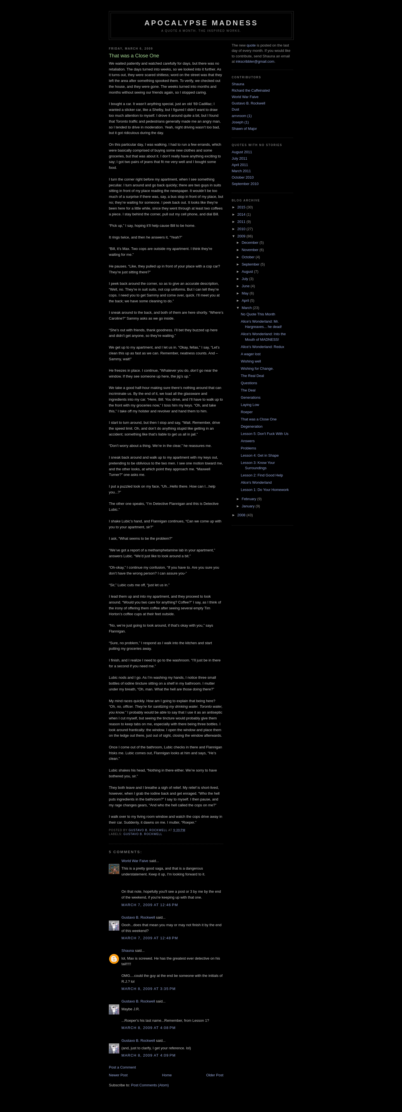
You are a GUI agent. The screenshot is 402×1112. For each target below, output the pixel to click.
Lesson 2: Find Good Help (262, 475)
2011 (242, 222)
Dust (235, 109)
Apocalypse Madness (201, 23)
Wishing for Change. (257, 368)
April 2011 (240, 165)
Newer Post (118, 1075)
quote (251, 45)
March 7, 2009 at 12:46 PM (149, 905)
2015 (242, 207)
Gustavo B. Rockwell (142, 834)
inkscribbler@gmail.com (255, 61)
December (251, 242)
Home (167, 1075)
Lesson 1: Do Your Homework (265, 490)
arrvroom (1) (242, 116)
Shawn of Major (244, 128)
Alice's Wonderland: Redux (262, 347)
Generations (250, 397)
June (246, 286)
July (245, 279)
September (251, 264)
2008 (242, 515)
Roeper (247, 412)
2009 (242, 236)
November (251, 250)
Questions (249, 383)
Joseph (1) (240, 122)
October (249, 257)
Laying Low (250, 405)
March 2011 (241, 171)
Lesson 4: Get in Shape (260, 455)
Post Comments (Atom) (150, 1085)
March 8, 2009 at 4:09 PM (148, 1055)
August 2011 (242, 152)
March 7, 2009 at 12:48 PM (149, 938)
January (249, 506)
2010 (242, 229)
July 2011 (239, 158)
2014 (242, 214)
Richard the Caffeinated (251, 90)
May (246, 293)
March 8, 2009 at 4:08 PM (148, 1028)
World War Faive (134, 861)
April (246, 300)
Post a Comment (122, 1067)
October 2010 (243, 177)
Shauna (127, 950)
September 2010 (245, 184)
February (249, 499)
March (247, 308)
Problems (248, 448)
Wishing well (251, 361)
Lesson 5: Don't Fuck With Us (264, 434)
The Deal (248, 390)
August (248, 271)
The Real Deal (252, 376)
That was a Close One (259, 419)
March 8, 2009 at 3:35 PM (148, 989)
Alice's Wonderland (256, 482)
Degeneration (251, 426)
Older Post (214, 1075)
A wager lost (250, 354)
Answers (248, 441)
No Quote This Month (258, 314)
